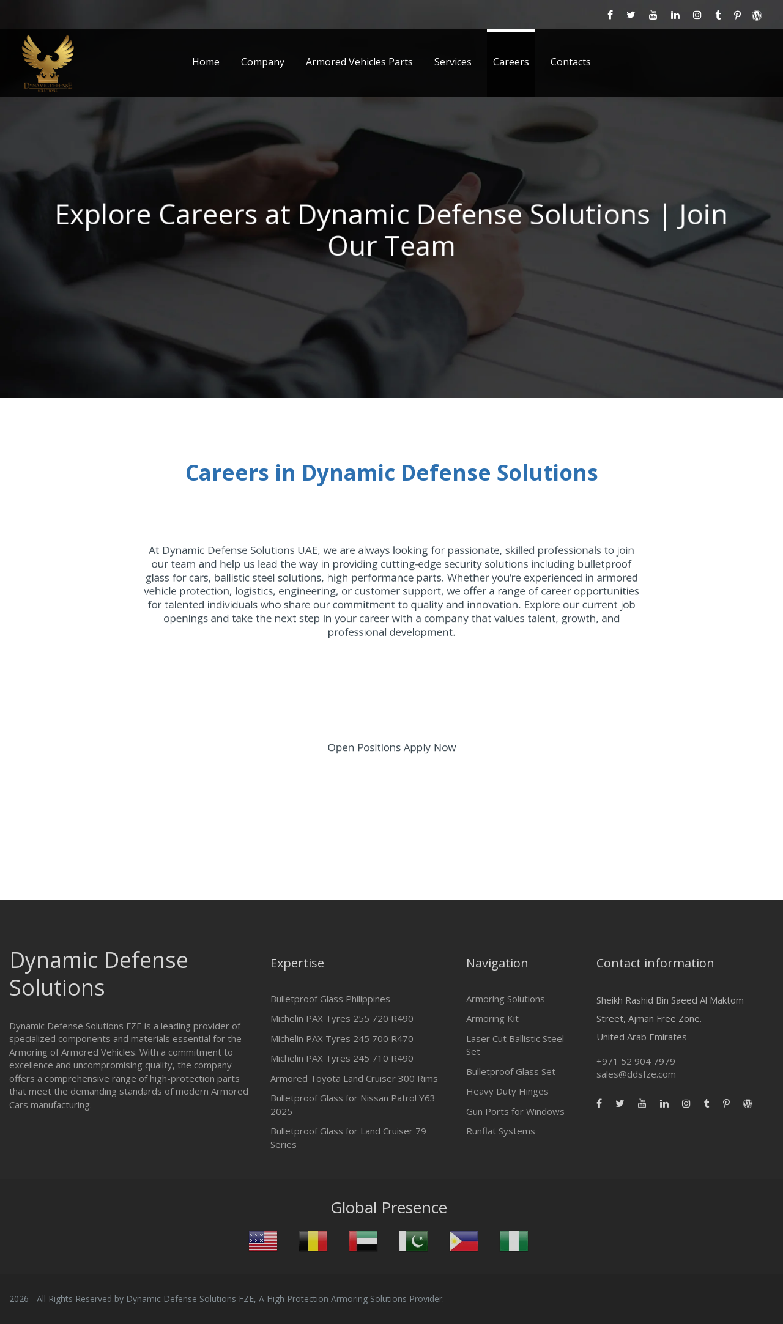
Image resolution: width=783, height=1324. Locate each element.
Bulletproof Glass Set (510, 1071)
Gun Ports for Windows (515, 1111)
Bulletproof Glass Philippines (330, 999)
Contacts (571, 61)
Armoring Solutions (505, 999)
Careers (511, 61)
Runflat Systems (500, 1131)
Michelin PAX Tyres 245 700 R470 (342, 1038)
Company (262, 61)
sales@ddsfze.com (636, 1074)
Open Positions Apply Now (392, 749)
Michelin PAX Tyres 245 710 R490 (342, 1058)
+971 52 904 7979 (635, 1061)
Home (206, 61)
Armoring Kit (492, 1018)
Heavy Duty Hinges (507, 1091)
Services (453, 61)
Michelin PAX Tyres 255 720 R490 (342, 1018)
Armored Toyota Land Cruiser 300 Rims (354, 1078)
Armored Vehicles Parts (359, 61)
